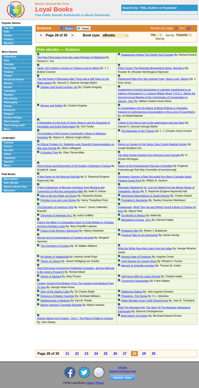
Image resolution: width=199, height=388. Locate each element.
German (8, 150)
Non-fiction (10, 98)
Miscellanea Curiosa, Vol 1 (136, 219)
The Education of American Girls (55, 207)
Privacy (100, 382)
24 (96, 353)
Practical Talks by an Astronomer (139, 235)
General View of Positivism (136, 256)
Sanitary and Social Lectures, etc (58, 87)
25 (106, 353)
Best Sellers (11, 179)
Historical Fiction (14, 79)
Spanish (9, 161)
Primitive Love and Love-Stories (58, 200)
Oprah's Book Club (15, 186)
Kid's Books (11, 182)
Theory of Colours (50, 261)
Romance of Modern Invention (57, 296)
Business (9, 190)
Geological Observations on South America (145, 195)
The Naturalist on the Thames (138, 131)
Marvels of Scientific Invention (138, 265)
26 (115, 353)
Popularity (182, 34)
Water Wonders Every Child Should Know (144, 300)
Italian (7, 154)
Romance (9, 110)
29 (144, 353)
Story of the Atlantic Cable (55, 291)
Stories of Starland (50, 276)
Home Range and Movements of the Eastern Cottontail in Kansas (74, 165)
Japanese (9, 157)
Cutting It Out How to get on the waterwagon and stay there (151, 122)
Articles (122, 367)
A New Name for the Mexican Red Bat (58, 176)
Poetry (8, 106)
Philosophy (11, 102)
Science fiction (13, 117)
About (90, 382)
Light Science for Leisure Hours (139, 261)
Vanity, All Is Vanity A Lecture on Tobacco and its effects (68, 68)
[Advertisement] (116, 337)
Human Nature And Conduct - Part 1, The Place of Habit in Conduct (75, 318)
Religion (9, 113)
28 (134, 353)
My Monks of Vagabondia (54, 256)
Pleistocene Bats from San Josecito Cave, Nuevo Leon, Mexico (153, 78)
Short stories (11, 121)
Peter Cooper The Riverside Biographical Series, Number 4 (151, 68)
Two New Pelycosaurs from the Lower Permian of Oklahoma (71, 57)
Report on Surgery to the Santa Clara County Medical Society (152, 144)
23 (86, 353)
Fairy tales (10, 68)
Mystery (8, 43)
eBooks (109, 35)
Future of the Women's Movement (59, 230)
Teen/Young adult (14, 125)
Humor (8, 87)
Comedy (9, 64)
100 (188, 28)
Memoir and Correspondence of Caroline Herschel (65, 237)
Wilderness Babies (131, 291)
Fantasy (8, 39)
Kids (6, 31)
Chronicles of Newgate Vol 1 (56, 215)
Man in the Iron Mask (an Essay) (58, 195)
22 (77, 353)
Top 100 (8, 27)
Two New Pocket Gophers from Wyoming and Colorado (149, 155)
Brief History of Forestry (134, 315)
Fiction (8, 35)
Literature (9, 91)
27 (125, 353)
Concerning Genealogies (135, 280)
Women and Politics (51, 105)
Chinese (9, 142)
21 (67, 353)
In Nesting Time (49, 152)
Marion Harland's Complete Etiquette (61, 305)
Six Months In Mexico (133, 215)
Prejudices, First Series (134, 296)
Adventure (10, 56)
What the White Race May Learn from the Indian (145, 248)
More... (8, 129)
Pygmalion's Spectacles (134, 200)
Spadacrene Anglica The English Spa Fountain (147, 54)
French (8, 146)
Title (153, 34)
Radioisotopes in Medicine (55, 300)
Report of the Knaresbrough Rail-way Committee (145, 165)
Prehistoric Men (130, 230)
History (8, 83)
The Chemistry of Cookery (55, 245)
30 (176, 28)
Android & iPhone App (122, 371)
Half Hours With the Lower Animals (140, 276)
